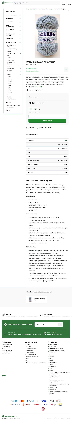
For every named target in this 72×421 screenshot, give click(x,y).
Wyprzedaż (9, 102)
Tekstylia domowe (35, 9)
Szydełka (9, 97)
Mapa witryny (17, 418)
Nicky (50, 9)
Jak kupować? (29, 350)
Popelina (52, 356)
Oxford (51, 364)
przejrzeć (52, 393)
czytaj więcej (37, 86)
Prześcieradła (10, 60)
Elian (66, 69)
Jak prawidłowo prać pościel (56, 348)
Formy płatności (30, 352)
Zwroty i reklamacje (31, 354)
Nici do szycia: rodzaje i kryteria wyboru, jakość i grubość (59, 384)
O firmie (28, 344)
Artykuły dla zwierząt (12, 49)
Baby (10, 76)
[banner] (6, 3)
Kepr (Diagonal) (53, 362)
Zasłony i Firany (11, 68)
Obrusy (9, 66)
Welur (51, 368)
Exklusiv (10, 81)
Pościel (8, 58)
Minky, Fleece (9, 22)
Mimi (10, 88)
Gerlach (10, 83)
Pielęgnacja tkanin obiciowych (57, 382)
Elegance (11, 79)
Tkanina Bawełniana (11, 15)
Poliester (52, 360)
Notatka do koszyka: (34, 113)
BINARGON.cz (67, 418)
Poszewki (9, 51)
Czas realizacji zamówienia (32, 356)
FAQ (27, 360)
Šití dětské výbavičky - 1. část (57, 380)
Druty (8, 94)
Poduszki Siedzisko (11, 99)
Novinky (8, 110)
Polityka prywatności (31, 348)
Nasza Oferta (53, 346)
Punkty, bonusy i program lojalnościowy (35, 363)
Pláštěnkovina (53, 389)
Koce (8, 55)
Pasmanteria (9, 38)
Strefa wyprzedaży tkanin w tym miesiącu (13, 106)
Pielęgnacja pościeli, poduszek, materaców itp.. (57, 351)
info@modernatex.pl (54, 334)
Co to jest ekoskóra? (54, 376)
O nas (27, 358)
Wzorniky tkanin (10, 11)
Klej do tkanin (53, 366)
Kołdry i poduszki (11, 53)
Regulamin (29, 346)
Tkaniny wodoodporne (10, 26)
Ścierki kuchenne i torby (11, 46)
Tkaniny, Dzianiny (10, 18)
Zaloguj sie (60, 324)
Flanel (51, 358)
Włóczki (44, 9)
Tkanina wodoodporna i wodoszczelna (59, 391)
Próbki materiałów (54, 344)
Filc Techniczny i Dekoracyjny (10, 30)
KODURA (51, 370)
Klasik (10, 85)
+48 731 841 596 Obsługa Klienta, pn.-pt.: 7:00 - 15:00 (24, 334)
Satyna (51, 354)
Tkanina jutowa (53, 387)
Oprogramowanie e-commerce (55, 418)
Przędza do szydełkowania (10, 71)
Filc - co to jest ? (54, 378)
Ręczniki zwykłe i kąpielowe (11, 63)
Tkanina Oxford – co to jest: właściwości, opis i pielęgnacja (59, 373)
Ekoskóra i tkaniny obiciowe (11, 34)
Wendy (10, 92)
